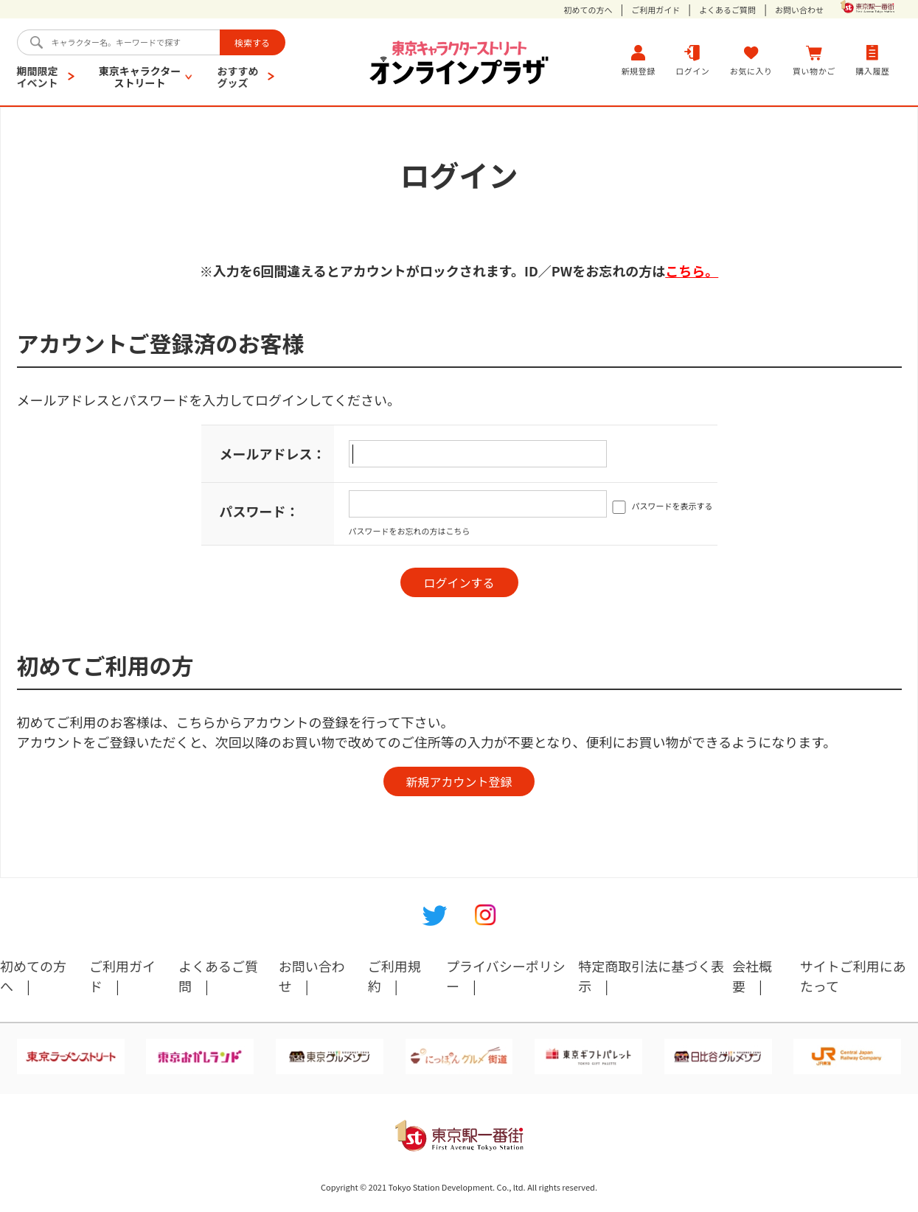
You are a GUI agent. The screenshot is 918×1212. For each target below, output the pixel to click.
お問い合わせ (799, 10)
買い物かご (814, 60)
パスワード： (259, 510)
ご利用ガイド (655, 10)
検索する (252, 42)
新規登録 (639, 60)
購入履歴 (872, 60)
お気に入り (751, 60)
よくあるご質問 (727, 10)
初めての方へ (588, 10)
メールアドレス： (273, 453)
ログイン (692, 60)
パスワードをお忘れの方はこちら (409, 531)
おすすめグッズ (237, 76)
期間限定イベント (37, 76)
